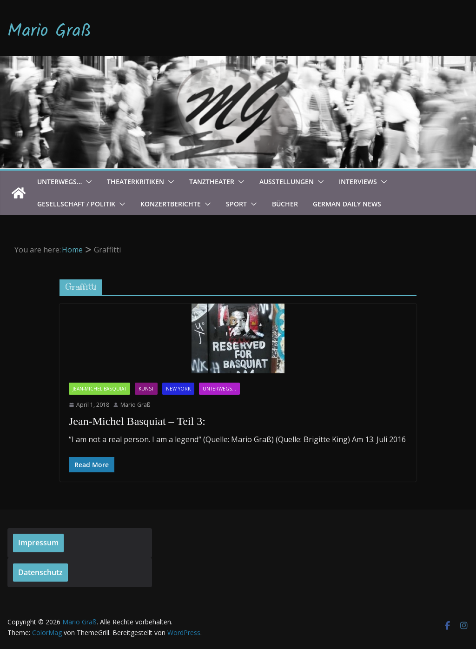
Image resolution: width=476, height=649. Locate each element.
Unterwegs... (219, 388)
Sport (236, 203)
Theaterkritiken (135, 181)
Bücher (285, 203)
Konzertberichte (170, 203)
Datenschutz (40, 572)
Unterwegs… (59, 181)
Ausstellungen (286, 181)
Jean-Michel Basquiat (99, 388)
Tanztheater (211, 181)
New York (178, 388)
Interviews (358, 181)
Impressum (38, 542)
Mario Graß (49, 32)
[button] (87, 181)
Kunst (146, 388)
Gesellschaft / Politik (76, 203)
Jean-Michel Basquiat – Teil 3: (137, 421)
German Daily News (347, 203)
